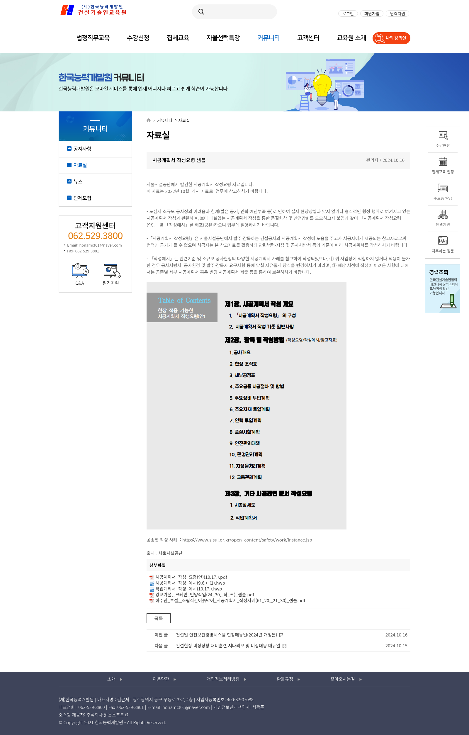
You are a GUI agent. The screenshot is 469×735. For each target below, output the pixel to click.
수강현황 (443, 145)
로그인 (348, 13)
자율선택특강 (223, 38)
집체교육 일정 (443, 171)
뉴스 (78, 181)
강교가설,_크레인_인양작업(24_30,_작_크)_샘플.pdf (204, 594)
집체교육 (178, 38)
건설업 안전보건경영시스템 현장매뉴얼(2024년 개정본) (226, 635)
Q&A (79, 283)
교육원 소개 (351, 38)
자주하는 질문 (443, 251)
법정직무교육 (92, 38)
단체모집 (82, 198)
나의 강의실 (396, 37)
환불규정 (285, 679)
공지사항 (82, 149)
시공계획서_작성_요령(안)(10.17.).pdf (191, 577)
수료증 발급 (443, 198)
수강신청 (138, 38)
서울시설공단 (170, 553)
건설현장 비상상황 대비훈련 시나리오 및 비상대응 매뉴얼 (228, 645)
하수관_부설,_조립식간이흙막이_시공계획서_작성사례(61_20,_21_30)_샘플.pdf (230, 600)
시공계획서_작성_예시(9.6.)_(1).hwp (190, 583)
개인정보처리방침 (223, 679)
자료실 (80, 165)
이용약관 (161, 679)
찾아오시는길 (342, 679)
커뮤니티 (268, 38)
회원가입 (372, 13)
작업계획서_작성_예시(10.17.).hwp (188, 588)
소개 (111, 679)
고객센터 (308, 38)
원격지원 (111, 283)
